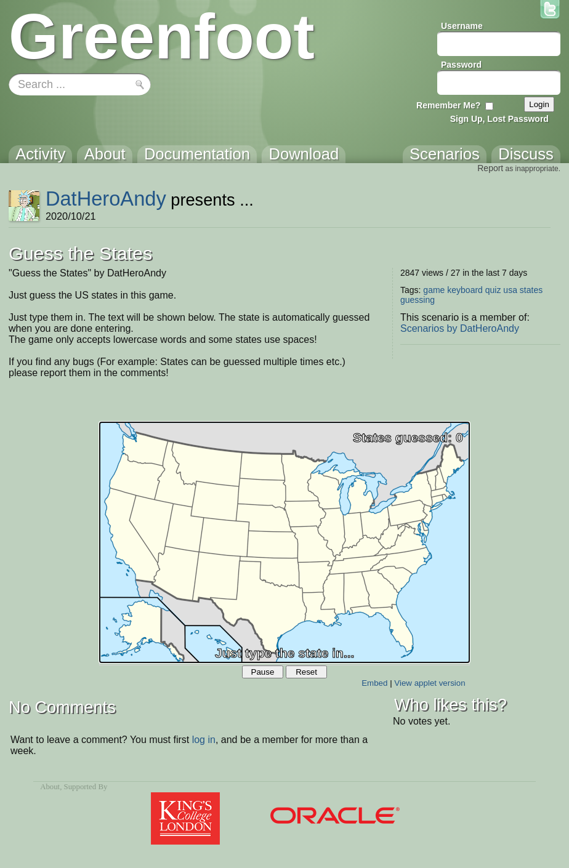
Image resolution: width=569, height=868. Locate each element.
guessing (417, 300)
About (50, 786)
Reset (306, 672)
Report (490, 168)
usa (510, 290)
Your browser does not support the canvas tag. (284, 542)
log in (204, 739)
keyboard (465, 290)
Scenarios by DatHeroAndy (459, 328)
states (531, 290)
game (434, 290)
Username (462, 26)
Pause (263, 672)
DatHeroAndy (106, 198)
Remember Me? (448, 105)
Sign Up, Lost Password (499, 119)
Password (461, 65)
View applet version (429, 683)
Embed (374, 683)
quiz (493, 290)
